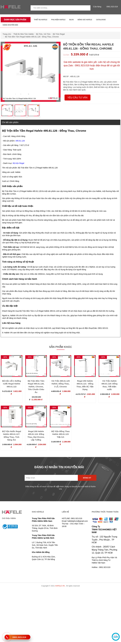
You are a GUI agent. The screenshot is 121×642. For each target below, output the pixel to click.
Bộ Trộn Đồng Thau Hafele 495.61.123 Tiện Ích (60, 434)
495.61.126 (20, 141)
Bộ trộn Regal (18, 163)
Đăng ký (87, 478)
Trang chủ (7, 34)
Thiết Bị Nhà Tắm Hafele (23, 34)
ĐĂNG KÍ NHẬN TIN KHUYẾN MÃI (59, 467)
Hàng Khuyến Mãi (10, 25)
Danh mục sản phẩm (14, 19)
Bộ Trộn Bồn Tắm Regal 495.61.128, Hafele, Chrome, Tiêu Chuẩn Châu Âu (36, 386)
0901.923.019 (111, 7)
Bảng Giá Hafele (85, 20)
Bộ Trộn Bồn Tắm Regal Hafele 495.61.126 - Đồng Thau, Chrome (32, 37)
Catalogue (101, 20)
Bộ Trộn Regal (59, 34)
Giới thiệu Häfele (9, 518)
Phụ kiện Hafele (58, 20)
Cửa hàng (98, 7)
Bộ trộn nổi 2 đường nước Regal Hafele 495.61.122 (11, 384)
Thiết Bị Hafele (40, 20)
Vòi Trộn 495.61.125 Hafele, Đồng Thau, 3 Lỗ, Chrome (60, 384)
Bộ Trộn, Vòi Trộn (43, 34)
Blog (71, 20)
